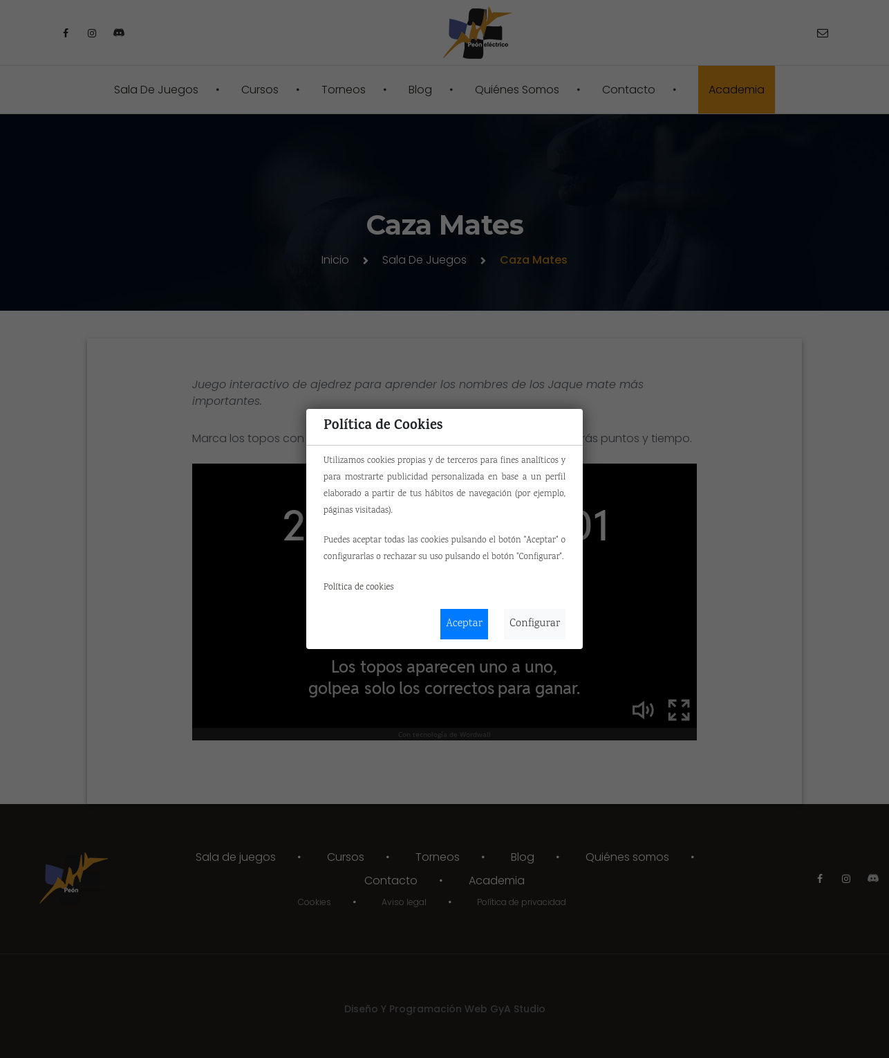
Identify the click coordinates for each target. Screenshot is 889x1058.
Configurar (534, 624)
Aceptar (464, 624)
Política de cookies (358, 587)
